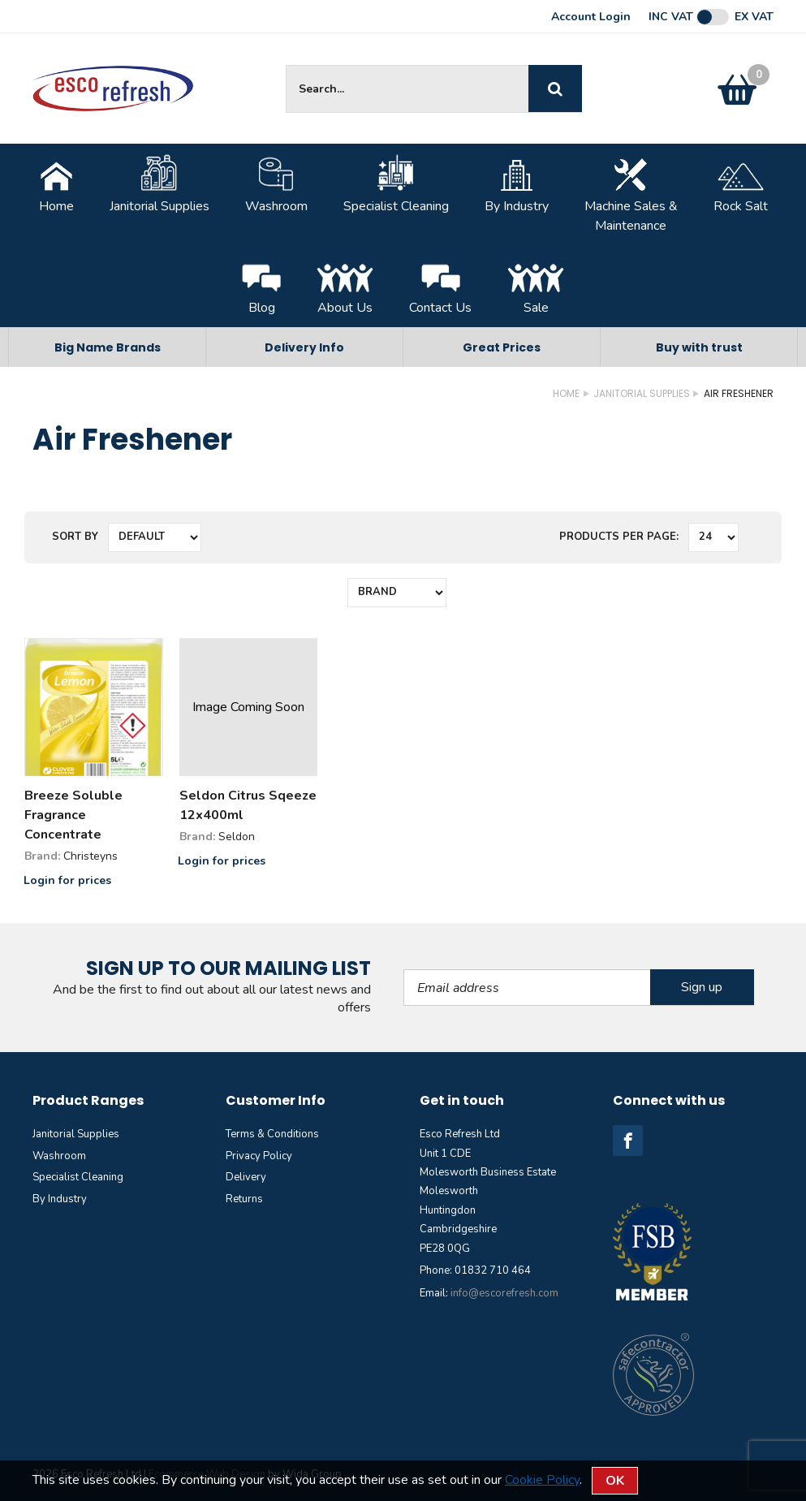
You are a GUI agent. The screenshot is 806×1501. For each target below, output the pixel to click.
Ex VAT (754, 17)
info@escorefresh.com (504, 1293)
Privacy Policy (259, 1156)
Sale (535, 286)
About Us (345, 286)
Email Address (403, 969)
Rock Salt (740, 184)
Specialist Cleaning (396, 184)
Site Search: (286, 65)
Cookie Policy (542, 1480)
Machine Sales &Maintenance (631, 194)
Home (56, 184)
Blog (261, 286)
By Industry (517, 184)
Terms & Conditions (272, 1134)
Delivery (246, 1177)
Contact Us (440, 286)
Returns (244, 1199)
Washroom (276, 184)
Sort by (75, 536)
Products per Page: (619, 536)
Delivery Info (304, 347)
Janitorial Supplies (159, 184)
